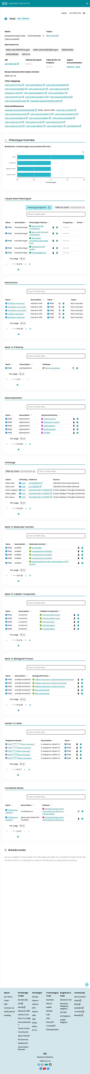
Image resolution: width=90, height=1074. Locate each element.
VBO (34, 1019)
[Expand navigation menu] (87, 3)
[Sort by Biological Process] (50, 675)
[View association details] (56, 227)
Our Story (8, 997)
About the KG (24, 1036)
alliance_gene (73, 66)
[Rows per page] (22, 258)
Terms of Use (23, 1028)
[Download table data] (18, 269)
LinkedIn (78, 1008)
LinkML (49, 1007)
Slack (77, 1000)
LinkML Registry (63, 1021)
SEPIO (34, 1026)
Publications (9, 1011)
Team (6, 1000)
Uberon (35, 1000)
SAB (5, 1004)
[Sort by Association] (26, 222)
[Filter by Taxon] (69, 207)
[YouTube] (44, 1068)
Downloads (23, 1000)
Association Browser (23, 1048)
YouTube (79, 1011)
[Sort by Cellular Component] (59, 611)
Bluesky (78, 1015)
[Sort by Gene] (11, 222)
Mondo (35, 997)
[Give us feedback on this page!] (87, 984)
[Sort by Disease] (51, 805)
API (20, 1003)
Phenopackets (52, 1029)
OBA (34, 1015)
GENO (34, 1023)
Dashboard (23, 1043)
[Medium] (46, 1064)
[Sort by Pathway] (51, 364)
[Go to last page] (29, 264)
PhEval (49, 1003)
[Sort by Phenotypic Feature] (48, 222)
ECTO (34, 1030)
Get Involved (79, 997)
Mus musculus (52, 35)
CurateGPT (51, 1026)
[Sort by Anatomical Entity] (58, 415)
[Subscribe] (39, 1064)
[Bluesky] (48, 1068)
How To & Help (24, 1018)
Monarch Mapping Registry (64, 1006)
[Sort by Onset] (83, 222)
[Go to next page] (24, 264)
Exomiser (50, 1000)
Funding (7, 1015)
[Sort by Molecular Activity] (46, 544)
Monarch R (23, 1011)
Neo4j (21, 1007)
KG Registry (65, 1016)
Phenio (35, 1011)
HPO (34, 1008)
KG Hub (63, 1012)
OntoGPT (50, 1022)
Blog (77, 1004)
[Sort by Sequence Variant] (23, 740)
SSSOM (49, 1011)
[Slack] (42, 1064)
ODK (48, 1018)
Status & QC (23, 1014)
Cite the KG (23, 1032)
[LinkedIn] (41, 1068)
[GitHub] (50, 1064)
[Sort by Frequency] (74, 222)
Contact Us (9, 1008)
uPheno (35, 1004)
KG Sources (23, 1039)
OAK (48, 1014)
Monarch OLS (66, 1000)
